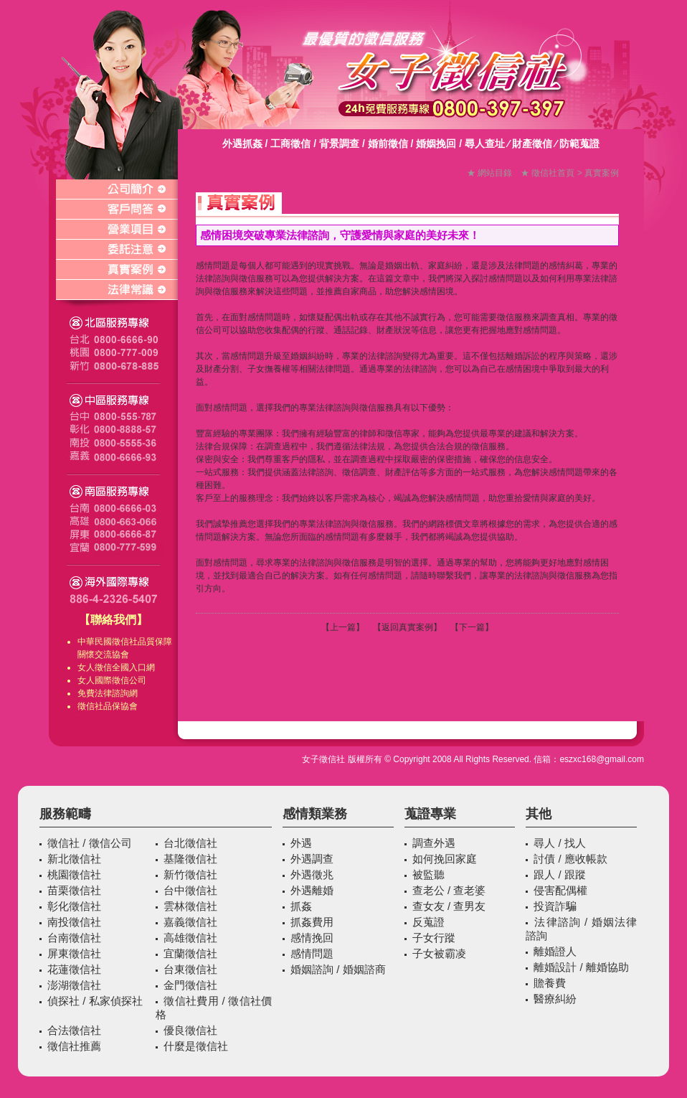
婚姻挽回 (436, 143)
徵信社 (125, 642)
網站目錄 (495, 173)
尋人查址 (485, 143)
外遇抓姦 (242, 143)
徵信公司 (129, 680)
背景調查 (339, 143)
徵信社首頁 (552, 173)
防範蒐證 (579, 143)
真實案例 (601, 173)
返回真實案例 (407, 627)
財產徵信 (532, 143)
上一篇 (343, 627)
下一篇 (472, 627)
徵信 (103, 667)
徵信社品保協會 (107, 706)
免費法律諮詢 (103, 693)
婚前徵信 (388, 143)
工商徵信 (290, 143)
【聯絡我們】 (113, 620)
